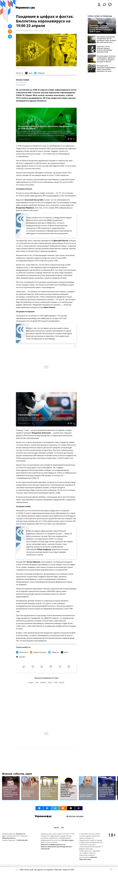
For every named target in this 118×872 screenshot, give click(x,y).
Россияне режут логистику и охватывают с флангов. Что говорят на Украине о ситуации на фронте (106, 58)
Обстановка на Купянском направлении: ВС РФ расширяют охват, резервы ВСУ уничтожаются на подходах (106, 39)
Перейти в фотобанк (21, 68)
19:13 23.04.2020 (21, 30)
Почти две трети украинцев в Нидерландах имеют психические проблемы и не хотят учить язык (106, 68)
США (37, 682)
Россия (50, 682)
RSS (62, 827)
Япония (62, 682)
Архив (56, 827)
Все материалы (20, 84)
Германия (43, 682)
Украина (31, 682)
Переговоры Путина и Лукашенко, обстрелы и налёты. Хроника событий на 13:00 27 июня (101, 28)
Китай (55, 682)
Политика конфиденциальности (53, 844)
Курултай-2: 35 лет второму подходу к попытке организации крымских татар (104, 49)
